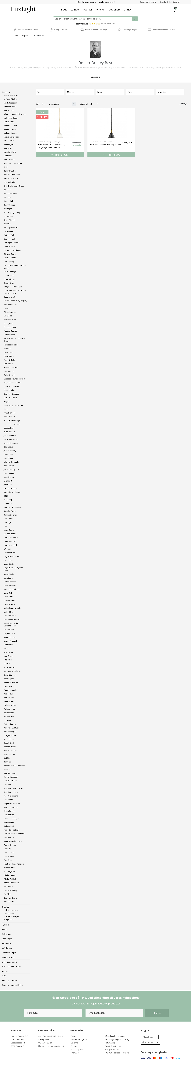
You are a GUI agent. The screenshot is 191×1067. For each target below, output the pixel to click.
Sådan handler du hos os (114, 1036)
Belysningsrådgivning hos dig (116, 1039)
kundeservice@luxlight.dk (53, 1046)
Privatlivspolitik (76, 1049)
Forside (15, 36)
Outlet (127, 9)
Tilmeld (156, 1012)
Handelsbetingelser (78, 1039)
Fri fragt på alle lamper (62, 30)
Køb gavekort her (111, 1049)
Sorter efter (41, 104)
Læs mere (95, 77)
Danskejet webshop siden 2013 (163, 30)
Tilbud (63, 9)
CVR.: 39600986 (17, 1039)
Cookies (73, 1046)
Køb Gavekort (174, 2)
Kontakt (163, 2)
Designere (114, 9)
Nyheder (100, 9)
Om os (72, 1036)
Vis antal (84, 104)
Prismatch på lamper (129, 30)
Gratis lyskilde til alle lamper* (27, 30)
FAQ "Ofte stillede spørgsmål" (116, 1053)
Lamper (75, 9)
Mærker (87, 9)
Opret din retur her (112, 1046)
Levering (73, 1043)
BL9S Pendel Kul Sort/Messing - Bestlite (105, 144)
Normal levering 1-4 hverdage (96, 30)
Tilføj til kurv (59, 154)
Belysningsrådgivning (148, 2)
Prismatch (74, 1053)
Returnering (109, 1043)
